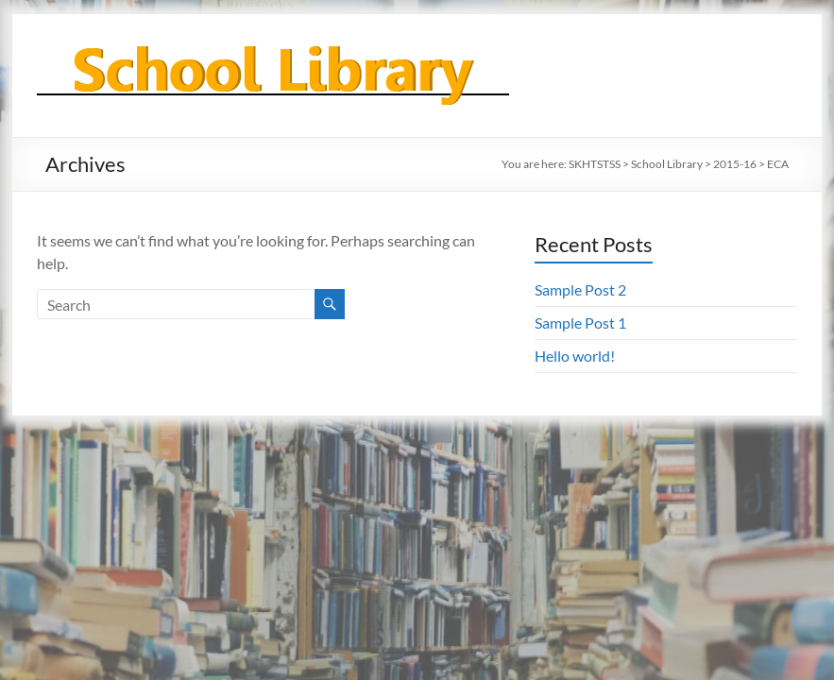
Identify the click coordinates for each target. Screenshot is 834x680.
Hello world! (575, 356)
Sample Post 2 (580, 289)
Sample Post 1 (580, 323)
